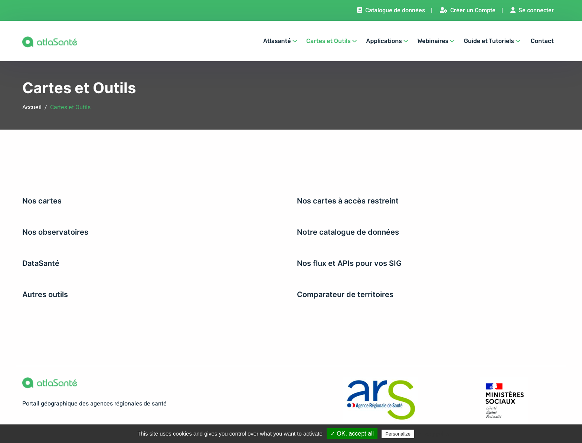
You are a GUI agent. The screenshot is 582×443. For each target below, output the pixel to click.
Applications (387, 41)
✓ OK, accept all (352, 433)
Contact (542, 41)
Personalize (398, 434)
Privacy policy (434, 434)
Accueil (32, 107)
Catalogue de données (391, 10)
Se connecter (532, 10)
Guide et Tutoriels (492, 41)
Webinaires (435, 41)
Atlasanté (280, 41)
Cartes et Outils (331, 41)
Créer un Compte (468, 10)
